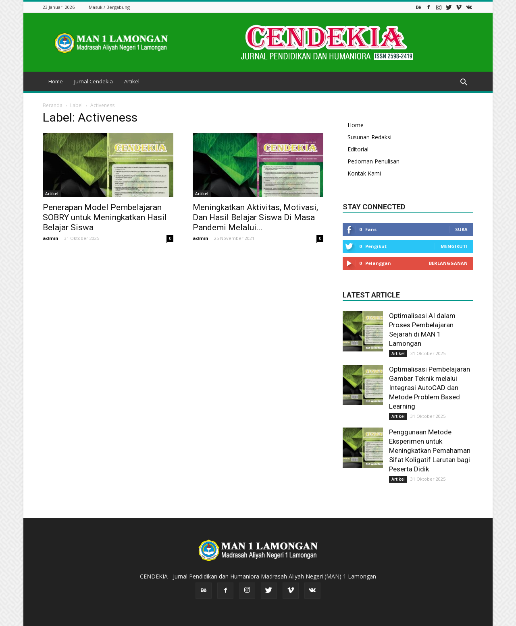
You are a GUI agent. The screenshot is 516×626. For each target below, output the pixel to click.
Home (55, 81)
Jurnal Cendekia (93, 81)
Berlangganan (448, 263)
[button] (463, 82)
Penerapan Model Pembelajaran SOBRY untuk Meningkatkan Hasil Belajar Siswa (105, 217)
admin (50, 238)
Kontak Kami (364, 173)
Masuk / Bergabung (109, 7)
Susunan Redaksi (369, 137)
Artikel (131, 81)
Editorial (357, 149)
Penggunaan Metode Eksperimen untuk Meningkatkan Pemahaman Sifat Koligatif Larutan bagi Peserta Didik (429, 450)
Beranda (52, 105)
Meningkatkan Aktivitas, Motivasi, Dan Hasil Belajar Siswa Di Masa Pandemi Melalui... (255, 217)
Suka (461, 229)
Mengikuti (454, 246)
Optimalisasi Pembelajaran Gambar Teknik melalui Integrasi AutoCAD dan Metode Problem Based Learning (429, 387)
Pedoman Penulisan (373, 161)
